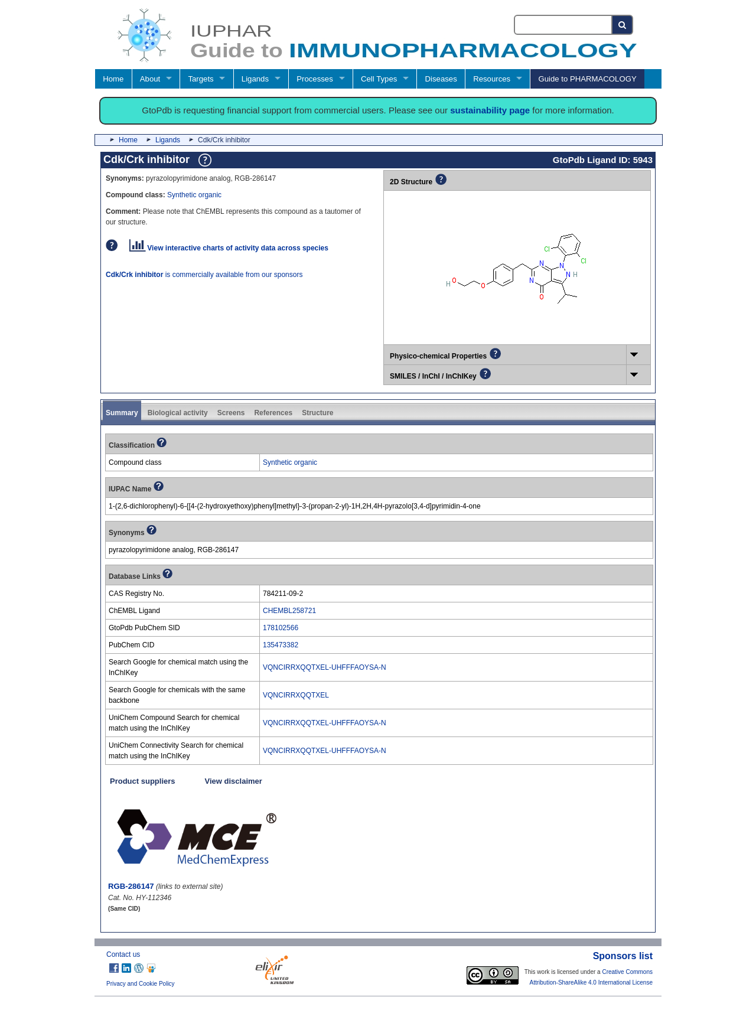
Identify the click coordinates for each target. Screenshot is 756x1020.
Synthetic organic (194, 195)
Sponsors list (623, 956)
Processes (314, 78)
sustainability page (490, 110)
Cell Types (379, 78)
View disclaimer (233, 781)
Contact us (123, 954)
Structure (317, 413)
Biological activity (178, 413)
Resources (491, 78)
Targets (200, 78)
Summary (122, 413)
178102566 (280, 628)
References (273, 413)
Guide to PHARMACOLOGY (587, 78)
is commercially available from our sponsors (204, 275)
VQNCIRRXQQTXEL (296, 695)
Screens (231, 413)
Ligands (255, 78)
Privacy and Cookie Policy (140, 983)
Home (113, 78)
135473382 (280, 645)
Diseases (441, 78)
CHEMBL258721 (289, 611)
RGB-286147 (131, 886)
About (150, 78)
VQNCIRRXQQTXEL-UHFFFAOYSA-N (324, 667)
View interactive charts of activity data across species (228, 248)
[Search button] (622, 25)
